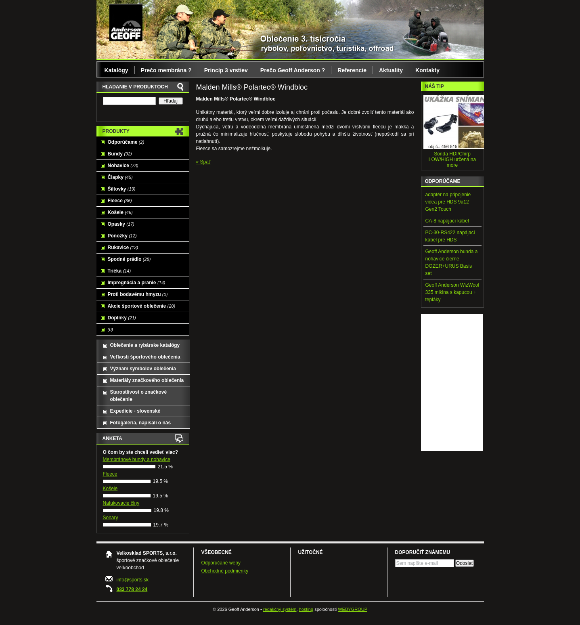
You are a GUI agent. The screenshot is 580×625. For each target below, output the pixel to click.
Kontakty (427, 70)
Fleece (120, 200)
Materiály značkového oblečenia (147, 380)
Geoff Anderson (126, 22)
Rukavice (123, 247)
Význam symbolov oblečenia (143, 368)
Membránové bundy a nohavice (136, 459)
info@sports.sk (133, 580)
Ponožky (122, 236)
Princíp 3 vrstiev (226, 70)
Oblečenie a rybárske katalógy (145, 345)
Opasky (121, 224)
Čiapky (120, 177)
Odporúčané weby (221, 563)
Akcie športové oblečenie (142, 306)
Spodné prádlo (129, 259)
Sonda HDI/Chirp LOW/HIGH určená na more (452, 159)
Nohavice (123, 165)
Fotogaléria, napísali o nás (140, 423)
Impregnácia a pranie (136, 282)
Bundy (120, 154)
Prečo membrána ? (166, 70)
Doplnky (122, 318)
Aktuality (391, 70)
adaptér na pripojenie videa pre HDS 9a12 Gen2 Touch (448, 202)
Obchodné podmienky (225, 571)
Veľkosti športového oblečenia (145, 357)
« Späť (203, 162)
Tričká (119, 271)
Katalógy (116, 70)
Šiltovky (122, 189)
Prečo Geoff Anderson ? (292, 70)
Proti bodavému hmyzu (138, 294)
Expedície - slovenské (135, 411)
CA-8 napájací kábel (447, 221)
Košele (120, 212)
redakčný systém (280, 609)
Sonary (110, 517)
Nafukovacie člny (121, 503)
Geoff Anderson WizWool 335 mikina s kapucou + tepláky (452, 292)
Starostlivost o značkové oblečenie (138, 395)
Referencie (351, 70)
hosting (306, 609)
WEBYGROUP (352, 609)
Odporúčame (126, 142)
